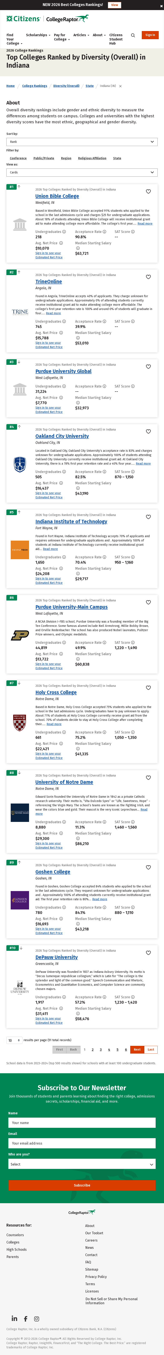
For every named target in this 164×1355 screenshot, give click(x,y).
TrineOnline (48, 282)
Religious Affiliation (92, 158)
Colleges (12, 1242)
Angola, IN (43, 288)
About (97, 35)
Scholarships (36, 35)
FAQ (88, 1262)
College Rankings (34, 86)
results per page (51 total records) (38, 1040)
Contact (91, 1255)
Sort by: (12, 134)
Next (137, 1049)
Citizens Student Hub (116, 39)
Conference (18, 158)
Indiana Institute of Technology (71, 522)
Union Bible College (57, 196)
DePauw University (56, 957)
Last (151, 1049)
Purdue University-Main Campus (71, 607)
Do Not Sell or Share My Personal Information (111, 1301)
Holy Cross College (56, 692)
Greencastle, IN (47, 964)
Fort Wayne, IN (46, 528)
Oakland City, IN (47, 443)
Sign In (150, 35)
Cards (14, 172)
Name (13, 1113)
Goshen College (52, 872)
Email (12, 1134)
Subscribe (82, 1185)
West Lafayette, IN (49, 378)
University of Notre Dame (64, 782)
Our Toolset (94, 1233)
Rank (13, 142)
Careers (91, 1240)
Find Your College (13, 39)
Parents (12, 1257)
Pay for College (60, 37)
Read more (145, 223)
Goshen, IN (43, 878)
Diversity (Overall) (66, 86)
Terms (90, 1284)
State (90, 86)
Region (66, 158)
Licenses (92, 1291)
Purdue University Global (63, 371)
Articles (79, 35)
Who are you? (19, 1154)
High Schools (16, 1250)
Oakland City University (62, 436)
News (89, 1248)
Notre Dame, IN (47, 699)
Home (10, 86)
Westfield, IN (44, 203)
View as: (12, 164)
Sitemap (91, 1269)
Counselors (15, 1235)
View (114, 5)
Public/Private (44, 158)
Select (15, 1164)
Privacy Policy (96, 1277)
